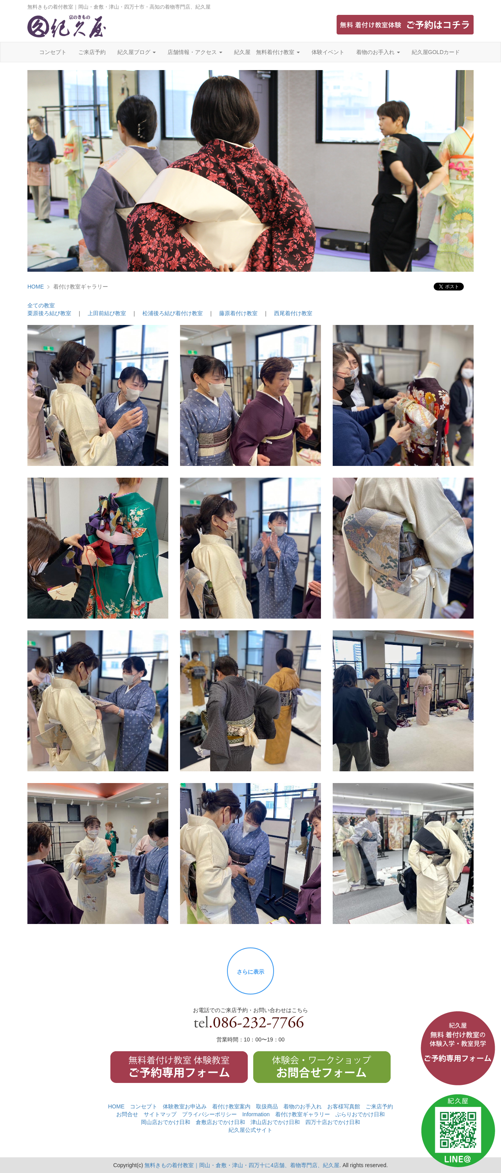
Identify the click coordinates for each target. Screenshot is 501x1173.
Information (256, 1114)
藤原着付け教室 (238, 313)
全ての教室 (41, 305)
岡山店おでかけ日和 (165, 1122)
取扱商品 (267, 1106)
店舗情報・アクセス (195, 52)
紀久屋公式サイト (250, 1130)
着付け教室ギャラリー (302, 1114)
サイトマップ (160, 1114)
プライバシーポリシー (209, 1114)
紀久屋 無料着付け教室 (267, 52)
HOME (35, 286)
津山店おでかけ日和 (275, 1122)
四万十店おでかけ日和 (332, 1122)
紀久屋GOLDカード (436, 52)
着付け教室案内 (231, 1106)
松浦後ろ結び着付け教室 (172, 313)
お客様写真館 (343, 1106)
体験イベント (328, 52)
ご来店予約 (92, 52)
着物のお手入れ (378, 52)
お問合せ (127, 1114)
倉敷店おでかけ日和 (220, 1122)
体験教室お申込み (185, 1106)
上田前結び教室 (107, 313)
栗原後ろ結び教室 (49, 313)
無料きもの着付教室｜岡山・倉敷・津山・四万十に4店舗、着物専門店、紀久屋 (241, 1165)
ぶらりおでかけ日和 (360, 1114)
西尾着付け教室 (293, 313)
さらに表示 (250, 972)
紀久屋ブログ (136, 52)
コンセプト (53, 52)
